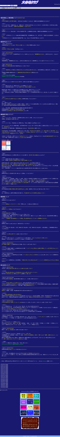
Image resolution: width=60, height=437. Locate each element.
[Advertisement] (10, 12)
